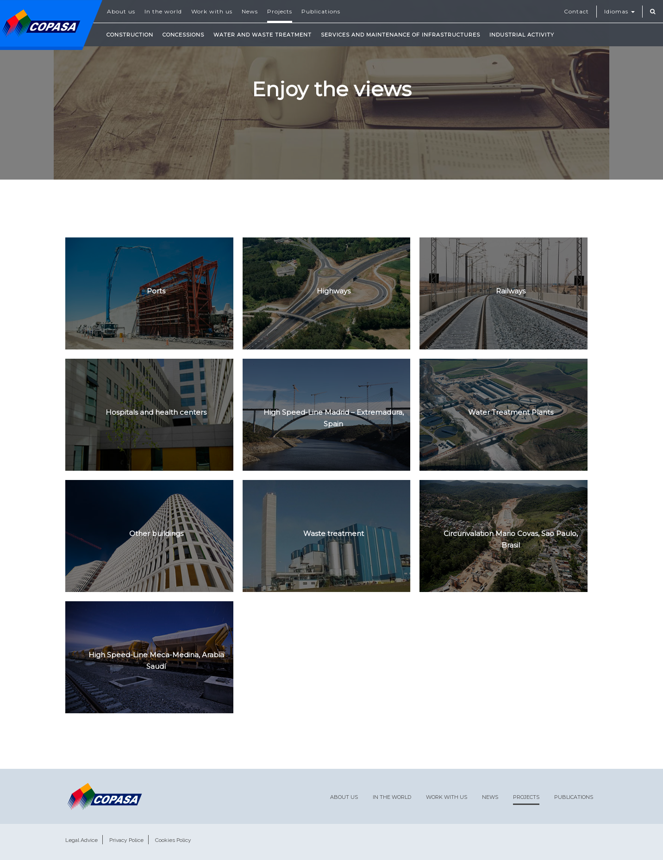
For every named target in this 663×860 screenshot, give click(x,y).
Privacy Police (126, 840)
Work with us (211, 11)
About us (121, 11)
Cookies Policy (173, 840)
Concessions (183, 34)
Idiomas (619, 11)
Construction (129, 34)
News (250, 11)
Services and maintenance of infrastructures (400, 34)
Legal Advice (81, 840)
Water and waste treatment (262, 34)
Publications (320, 11)
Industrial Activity (521, 34)
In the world (163, 11)
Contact (576, 11)
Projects (279, 11)
